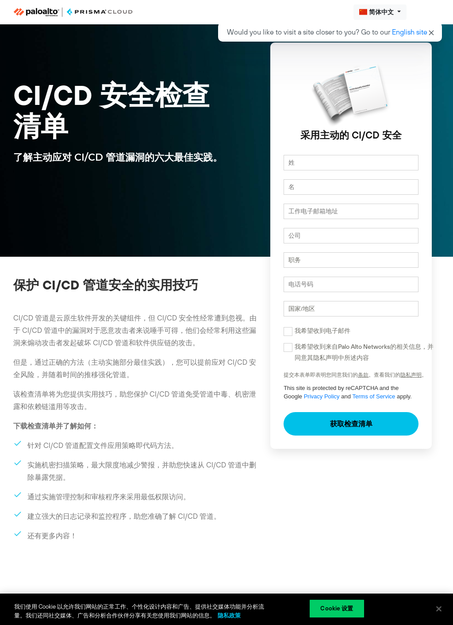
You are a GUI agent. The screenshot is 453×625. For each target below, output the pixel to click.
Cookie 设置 (336, 608)
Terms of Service (338, 404)
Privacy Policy (286, 404)
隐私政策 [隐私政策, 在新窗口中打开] (229, 615)
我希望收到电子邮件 (307, 339)
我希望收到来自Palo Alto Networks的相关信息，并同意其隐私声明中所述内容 (348, 360)
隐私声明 (395, 383)
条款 (347, 383)
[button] (380, 12)
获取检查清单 (343, 432)
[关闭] (439, 608)
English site (409, 32)
